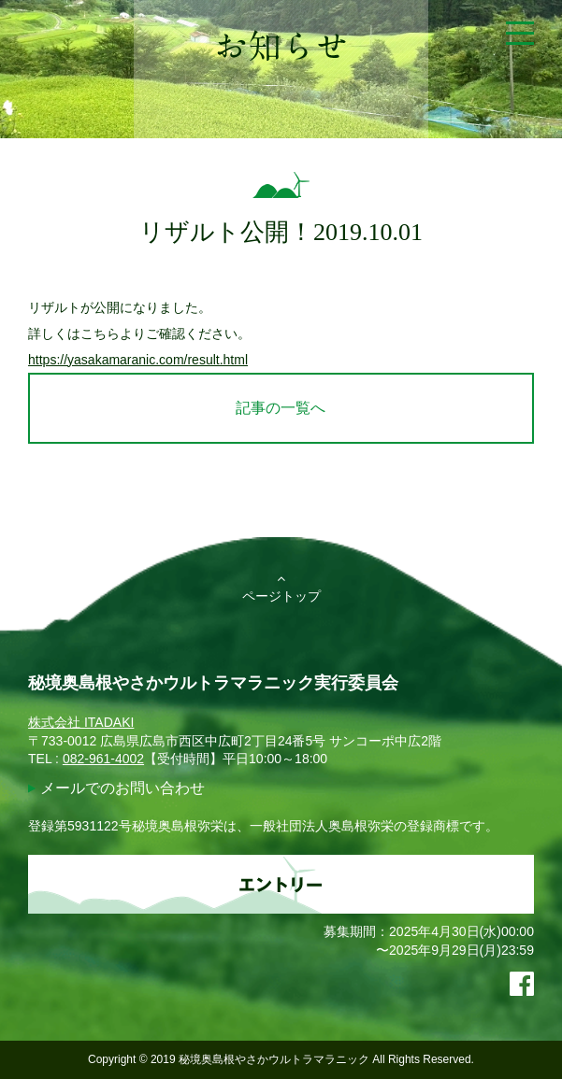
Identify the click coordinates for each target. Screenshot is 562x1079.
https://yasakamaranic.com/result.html (138, 359)
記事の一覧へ (280, 408)
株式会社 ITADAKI (81, 722)
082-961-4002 (103, 758)
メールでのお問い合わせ (122, 788)
